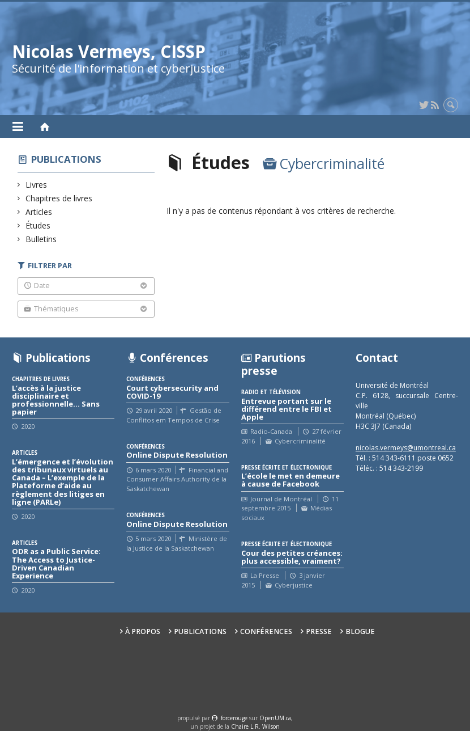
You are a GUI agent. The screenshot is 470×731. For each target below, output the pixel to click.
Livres (36, 184)
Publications (66, 159)
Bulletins (41, 239)
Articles (39, 211)
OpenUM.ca (275, 718)
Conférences (266, 631)
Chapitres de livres (59, 198)
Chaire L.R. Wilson (255, 726)
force (234, 718)
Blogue (360, 631)
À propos (142, 631)
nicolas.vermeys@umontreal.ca (406, 448)
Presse (319, 631)
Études (38, 225)
